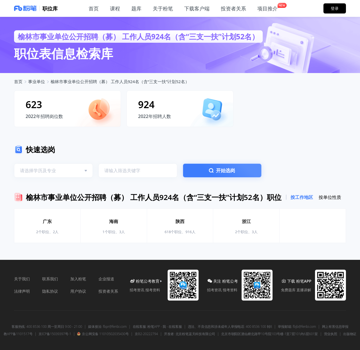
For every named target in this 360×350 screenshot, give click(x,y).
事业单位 (36, 81)
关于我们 (22, 278)
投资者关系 (108, 291)
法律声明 (22, 291)
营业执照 (330, 334)
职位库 (50, 8)
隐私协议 (50, 291)
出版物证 (349, 334)
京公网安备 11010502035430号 (103, 334)
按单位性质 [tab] (330, 197)
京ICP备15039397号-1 (55, 334)
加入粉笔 (78, 278)
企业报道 (106, 278)
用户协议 (78, 291)
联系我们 (50, 278)
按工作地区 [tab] (302, 197)
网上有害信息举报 (335, 327)
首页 (18, 81)
